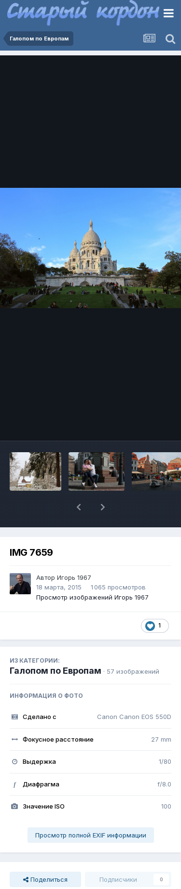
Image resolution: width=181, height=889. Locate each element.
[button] (78, 507)
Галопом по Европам (55, 671)
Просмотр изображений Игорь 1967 (92, 597)
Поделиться (45, 879)
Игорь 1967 (74, 577)
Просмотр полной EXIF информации (90, 835)
